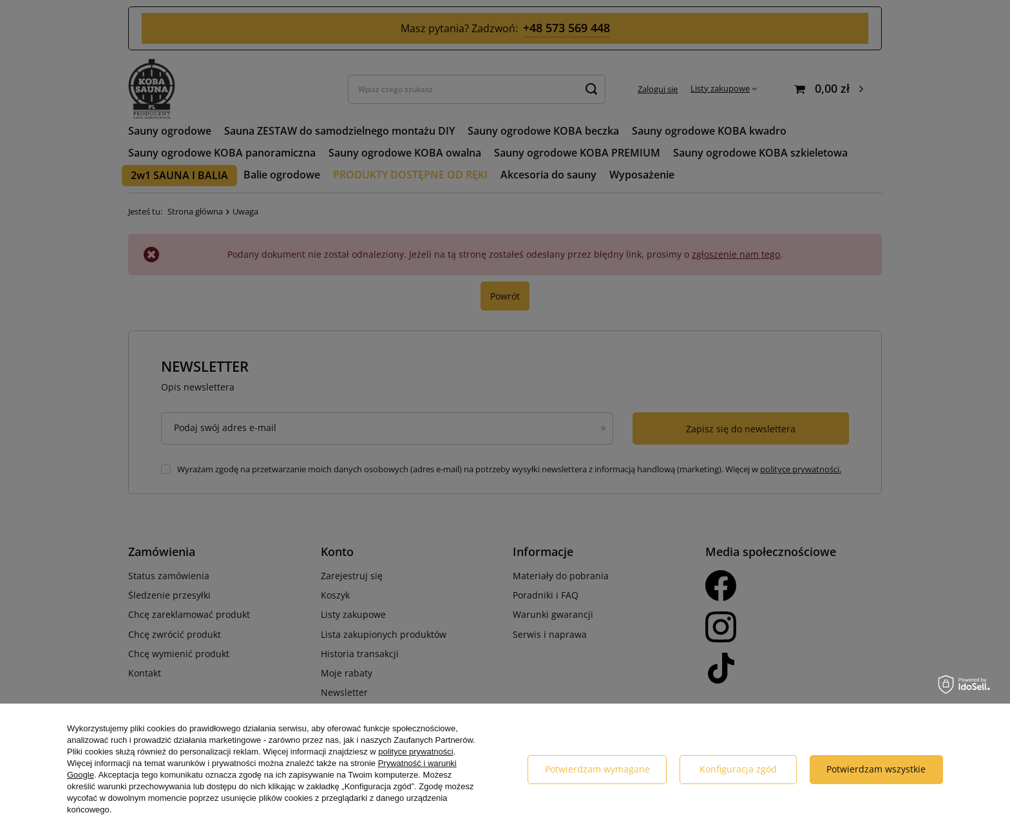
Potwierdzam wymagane (597, 769)
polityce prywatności (415, 751)
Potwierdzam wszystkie (876, 769)
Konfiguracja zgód (738, 769)
